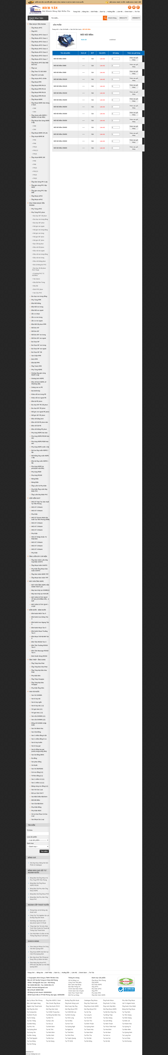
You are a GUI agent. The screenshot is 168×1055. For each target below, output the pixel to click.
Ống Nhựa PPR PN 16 (38, 89)
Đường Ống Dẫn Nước (72, 1000)
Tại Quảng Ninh (127, 1032)
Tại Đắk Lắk (126, 1021)
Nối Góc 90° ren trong (38, 335)
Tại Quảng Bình (32, 1029)
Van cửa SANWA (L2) (38, 719)
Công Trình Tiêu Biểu (75, 982)
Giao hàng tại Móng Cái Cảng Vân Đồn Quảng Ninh (39, 947)
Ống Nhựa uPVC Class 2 (39, 42)
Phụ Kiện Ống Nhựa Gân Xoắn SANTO (39, 570)
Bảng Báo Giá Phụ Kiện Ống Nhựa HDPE (39, 890)
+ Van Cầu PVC (37, 293)
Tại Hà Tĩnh (49, 1029)
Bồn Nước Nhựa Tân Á (38, 628)
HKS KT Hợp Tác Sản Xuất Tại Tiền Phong (40, 503)
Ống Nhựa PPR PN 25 (38, 96)
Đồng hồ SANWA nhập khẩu (38, 724)
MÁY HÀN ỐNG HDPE (36, 581)
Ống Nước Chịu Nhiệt (129, 1006)
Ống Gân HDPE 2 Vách (53, 1000)
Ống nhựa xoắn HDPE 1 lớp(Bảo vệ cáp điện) (39, 116)
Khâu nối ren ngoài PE (38, 398)
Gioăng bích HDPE (37, 378)
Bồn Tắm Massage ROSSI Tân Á (39, 651)
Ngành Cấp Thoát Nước (38, 905)
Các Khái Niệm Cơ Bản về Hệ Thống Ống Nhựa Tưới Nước (39, 935)
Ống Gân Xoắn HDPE (98, 995)
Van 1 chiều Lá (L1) (37, 783)
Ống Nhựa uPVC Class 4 (39, 49)
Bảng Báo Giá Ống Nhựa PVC (39, 894)
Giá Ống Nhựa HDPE (109, 1009)
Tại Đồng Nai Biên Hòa (53, 1015)
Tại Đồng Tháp (107, 1015)
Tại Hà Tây (87, 1012)
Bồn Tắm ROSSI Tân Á (38, 642)
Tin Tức (137, 11)
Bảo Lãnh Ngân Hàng (33, 1003)
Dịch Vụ (102, 11)
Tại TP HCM (69, 1041)
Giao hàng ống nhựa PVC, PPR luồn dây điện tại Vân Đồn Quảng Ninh (39, 965)
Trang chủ (55, 29)
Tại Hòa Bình (107, 1029)
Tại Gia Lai (49, 1024)
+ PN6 (34, 140)
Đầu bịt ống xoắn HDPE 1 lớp (39, 462)
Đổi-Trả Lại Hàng (73, 995)
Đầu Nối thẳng (36, 303)
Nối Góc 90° (35, 331)
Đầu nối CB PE (36, 426)
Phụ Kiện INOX (36, 810)
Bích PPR (34, 359)
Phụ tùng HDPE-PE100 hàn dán (40, 437)
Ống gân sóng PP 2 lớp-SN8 (39, 191)
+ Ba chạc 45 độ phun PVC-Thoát (39, 269)
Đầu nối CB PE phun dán (39, 422)
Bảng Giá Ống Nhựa (128, 1009)
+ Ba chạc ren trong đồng (40, 219)
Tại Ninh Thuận (108, 1024)
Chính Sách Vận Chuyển (76, 991)
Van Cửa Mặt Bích (37, 803)
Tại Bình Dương (70, 1015)
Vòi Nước (34, 765)
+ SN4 (34, 112)
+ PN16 (34, 154)
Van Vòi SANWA (36, 695)
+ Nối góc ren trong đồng (40, 230)
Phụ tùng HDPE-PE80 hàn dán (39, 442)
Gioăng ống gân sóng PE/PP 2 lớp (38, 374)
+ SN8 (34, 108)
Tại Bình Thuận (89, 1024)
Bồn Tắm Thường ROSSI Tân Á (39, 646)
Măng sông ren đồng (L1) (39, 786)
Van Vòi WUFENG (37, 769)
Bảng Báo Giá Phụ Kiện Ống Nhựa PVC (39, 898)
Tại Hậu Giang (107, 1018)
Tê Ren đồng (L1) (37, 776)
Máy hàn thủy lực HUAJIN (39, 594)
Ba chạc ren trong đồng (39, 296)
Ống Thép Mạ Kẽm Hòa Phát (39, 671)
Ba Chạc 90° (35, 342)
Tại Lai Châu (126, 1038)
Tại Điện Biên (126, 1029)
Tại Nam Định (88, 1032)
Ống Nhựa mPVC (37, 196)
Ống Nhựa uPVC (36, 28)
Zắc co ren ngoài (37, 321)
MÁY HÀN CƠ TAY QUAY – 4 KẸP (40, 605)
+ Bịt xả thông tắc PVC (39, 265)
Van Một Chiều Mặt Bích (39, 797)
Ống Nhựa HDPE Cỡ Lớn (39, 133)
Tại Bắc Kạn (50, 1038)
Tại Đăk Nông (31, 1024)
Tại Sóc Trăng (31, 1021)
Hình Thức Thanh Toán (75, 993)
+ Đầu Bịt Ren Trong (38, 282)
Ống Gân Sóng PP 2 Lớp (39, 182)
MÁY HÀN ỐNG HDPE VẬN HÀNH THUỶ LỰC (40, 586)
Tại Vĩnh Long (69, 1018)
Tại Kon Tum (69, 1024)
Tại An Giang (31, 1018)
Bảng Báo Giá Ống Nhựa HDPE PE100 (38, 884)
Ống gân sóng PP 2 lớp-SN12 (39, 186)
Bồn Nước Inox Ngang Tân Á (40, 623)
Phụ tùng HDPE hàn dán (39, 433)
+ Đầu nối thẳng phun (39, 261)
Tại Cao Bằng (31, 1041)
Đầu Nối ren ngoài (37, 310)
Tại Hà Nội (106, 1041)
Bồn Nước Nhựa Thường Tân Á (39, 632)
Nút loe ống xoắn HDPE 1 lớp (39, 451)
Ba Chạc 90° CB (36, 352)
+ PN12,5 (35, 150)
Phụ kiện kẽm (35, 675)
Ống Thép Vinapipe (37, 679)
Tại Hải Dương (126, 1041)
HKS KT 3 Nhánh (36, 526)
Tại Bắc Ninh (50, 1035)
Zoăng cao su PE (37, 387)
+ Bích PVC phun (37, 289)
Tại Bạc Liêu (50, 1021)
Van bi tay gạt (35, 746)
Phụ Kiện (34, 514)
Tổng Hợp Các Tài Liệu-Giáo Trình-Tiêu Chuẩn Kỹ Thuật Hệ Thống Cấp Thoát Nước (39, 928)
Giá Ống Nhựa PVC (90, 1009)
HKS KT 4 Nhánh (36, 511)
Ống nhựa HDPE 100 (38, 157)
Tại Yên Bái (87, 1038)
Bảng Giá (85, 11)
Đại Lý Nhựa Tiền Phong (34, 1000)
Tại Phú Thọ (88, 1035)
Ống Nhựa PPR (36, 82)
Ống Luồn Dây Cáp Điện (38, 556)
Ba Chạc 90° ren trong (38, 345)
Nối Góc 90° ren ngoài (38, 338)
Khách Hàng (112, 18)
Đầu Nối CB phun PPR (38, 324)
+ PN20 (34, 178)
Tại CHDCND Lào (70, 1012)
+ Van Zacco (36, 279)
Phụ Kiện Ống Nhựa (128, 1000)
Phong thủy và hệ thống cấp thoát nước (39, 911)
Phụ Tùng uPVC (36, 209)
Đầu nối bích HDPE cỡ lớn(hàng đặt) (38, 383)
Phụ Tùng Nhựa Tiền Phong (37, 204)
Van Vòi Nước (64, 29)
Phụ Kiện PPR (96, 993)
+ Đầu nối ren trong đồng (40, 254)
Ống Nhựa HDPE (36, 99)
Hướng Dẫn (111, 11)
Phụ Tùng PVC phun (38, 212)
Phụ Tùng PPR (36, 300)
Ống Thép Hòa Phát (37, 663)
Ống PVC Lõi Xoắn (37, 75)
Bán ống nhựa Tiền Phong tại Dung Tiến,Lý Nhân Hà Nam (39, 958)
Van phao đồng (36, 762)
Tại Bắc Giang (31, 1035)
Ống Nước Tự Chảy (109, 1003)
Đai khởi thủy (35, 391)
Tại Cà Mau (68, 1021)
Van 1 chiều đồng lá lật (39, 735)
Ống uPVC (95, 987)
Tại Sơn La (106, 1035)
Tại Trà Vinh (88, 1018)
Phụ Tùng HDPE (36, 369)
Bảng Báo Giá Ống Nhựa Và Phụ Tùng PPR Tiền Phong (39, 879)
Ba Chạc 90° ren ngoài (38, 349)
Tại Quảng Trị (126, 1026)
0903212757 (123, 18)
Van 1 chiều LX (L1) (37, 779)
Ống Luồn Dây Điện (109, 1006)
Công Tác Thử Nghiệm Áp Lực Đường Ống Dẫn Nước (39, 916)
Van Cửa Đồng (36, 732)
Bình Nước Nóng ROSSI (39, 656)
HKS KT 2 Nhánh (36, 507)
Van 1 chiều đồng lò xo (39, 739)
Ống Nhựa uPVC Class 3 (39, 45)
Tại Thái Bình (69, 1032)
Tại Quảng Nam (89, 1026)
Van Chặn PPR (36, 356)
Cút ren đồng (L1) (37, 772)
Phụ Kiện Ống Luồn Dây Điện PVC (39, 490)
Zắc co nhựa (35, 314)
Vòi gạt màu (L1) (36, 709)
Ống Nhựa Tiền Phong (37, 24)
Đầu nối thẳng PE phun (39, 429)
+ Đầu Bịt (35, 286)
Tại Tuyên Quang (70, 1038)
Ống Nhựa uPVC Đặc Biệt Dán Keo (39, 63)
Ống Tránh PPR (36, 366)
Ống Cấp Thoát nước (90, 1003)
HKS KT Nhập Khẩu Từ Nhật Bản (39, 538)
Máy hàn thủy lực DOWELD (40, 590)
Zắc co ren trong (36, 317)
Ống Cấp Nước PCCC (53, 1006)
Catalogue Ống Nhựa (90, 1000)
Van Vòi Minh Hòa (37, 728)
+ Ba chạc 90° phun (38, 223)
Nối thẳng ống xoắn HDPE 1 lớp (40, 456)
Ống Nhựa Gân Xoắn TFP (39, 578)
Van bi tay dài (35, 699)
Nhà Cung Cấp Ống (71, 1006)
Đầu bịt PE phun (36, 401)
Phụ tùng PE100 (36, 475)
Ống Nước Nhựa (108, 1000)
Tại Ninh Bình (50, 1032)
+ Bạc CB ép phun (38, 244)
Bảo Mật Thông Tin (74, 987)
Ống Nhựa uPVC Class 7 (39, 59)
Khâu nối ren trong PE (38, 394)
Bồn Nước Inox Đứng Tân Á (39, 618)
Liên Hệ (119, 11)
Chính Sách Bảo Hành (75, 989)
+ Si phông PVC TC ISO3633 (38, 274)
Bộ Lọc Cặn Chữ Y (37, 793)
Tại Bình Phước (32, 1015)
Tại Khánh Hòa (127, 1024)
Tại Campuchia (31, 1012)
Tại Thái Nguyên (32, 1038)
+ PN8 (34, 143)
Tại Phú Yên (31, 1026)
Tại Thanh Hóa (88, 1029)
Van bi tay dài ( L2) (37, 706)
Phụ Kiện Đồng (36, 807)
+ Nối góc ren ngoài (38, 226)
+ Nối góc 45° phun (38, 240)
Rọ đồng (34, 758)
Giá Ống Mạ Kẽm (32, 1009)
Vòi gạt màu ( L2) (37, 712)
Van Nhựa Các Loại (37, 819)
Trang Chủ (76, 11)
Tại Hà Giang (50, 1041)
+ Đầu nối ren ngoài (38, 251)
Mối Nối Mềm (87, 29)
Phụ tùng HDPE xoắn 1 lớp (40, 447)
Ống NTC (34, 31)
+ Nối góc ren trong (38, 233)
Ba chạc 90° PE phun (38, 408)
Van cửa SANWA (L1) (38, 716)
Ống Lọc (34, 68)
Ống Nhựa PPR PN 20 (38, 92)
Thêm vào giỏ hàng (134, 59)
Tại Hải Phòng (31, 1044)
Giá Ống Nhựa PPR (71, 1009)
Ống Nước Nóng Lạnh (72, 1003)
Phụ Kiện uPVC (97, 989)
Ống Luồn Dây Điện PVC (39, 494)
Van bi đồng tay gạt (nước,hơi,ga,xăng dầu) (39, 750)
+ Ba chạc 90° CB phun (39, 216)
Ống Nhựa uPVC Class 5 (39, 52)
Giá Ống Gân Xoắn (52, 1009)
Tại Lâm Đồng (107, 1021)
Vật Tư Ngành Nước (128, 1003)
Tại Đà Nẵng (88, 1041)
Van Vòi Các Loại (75, 29)
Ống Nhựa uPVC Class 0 (39, 35)
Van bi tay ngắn (36, 702)
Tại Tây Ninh (126, 1012)
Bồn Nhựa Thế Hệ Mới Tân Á (40, 637)
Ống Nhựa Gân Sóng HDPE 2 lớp (40, 121)
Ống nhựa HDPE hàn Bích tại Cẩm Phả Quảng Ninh (39, 953)
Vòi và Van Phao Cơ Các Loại (39, 815)
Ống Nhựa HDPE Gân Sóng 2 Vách (40, 104)
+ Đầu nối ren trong (38, 258)
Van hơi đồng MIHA (37, 755)
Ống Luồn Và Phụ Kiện (38, 486)
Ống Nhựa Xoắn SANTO (39, 565)
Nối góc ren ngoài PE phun (40, 412)
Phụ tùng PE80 (36, 472)
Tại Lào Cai (106, 1038)
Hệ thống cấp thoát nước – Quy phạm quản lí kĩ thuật (38, 922)
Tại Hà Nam (107, 1032)
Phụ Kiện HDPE (97, 984)
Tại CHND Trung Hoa (52, 1012)
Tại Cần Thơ (88, 1021)
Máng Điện (34, 479)
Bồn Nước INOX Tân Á (38, 613)
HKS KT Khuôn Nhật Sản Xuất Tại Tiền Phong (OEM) (40, 518)
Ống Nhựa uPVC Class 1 (39, 38)
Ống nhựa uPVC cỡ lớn (39, 78)
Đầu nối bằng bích (37, 419)
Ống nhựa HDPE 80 (37, 136)
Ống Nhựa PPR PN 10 (38, 85)
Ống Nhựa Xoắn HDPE (91, 1006)
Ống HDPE (95, 982)
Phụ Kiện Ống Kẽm (37, 688)
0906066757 (136, 18)
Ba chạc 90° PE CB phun (39, 405)
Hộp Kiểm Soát (34, 498)
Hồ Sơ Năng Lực (73, 980)
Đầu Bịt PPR (35, 362)
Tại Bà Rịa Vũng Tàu (109, 1012)
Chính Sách (128, 11)
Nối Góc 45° (35, 328)
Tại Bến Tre (49, 1018)
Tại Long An (88, 1015)
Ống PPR (95, 991)
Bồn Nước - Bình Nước (37, 610)
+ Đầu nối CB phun (38, 247)
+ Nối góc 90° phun (38, 237)
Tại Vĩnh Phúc (69, 1035)
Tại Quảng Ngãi (70, 1026)
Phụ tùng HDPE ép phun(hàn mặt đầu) (37, 467)
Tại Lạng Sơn (126, 1035)
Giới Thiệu (94, 11)
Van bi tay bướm (36, 742)
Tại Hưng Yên (31, 1032)
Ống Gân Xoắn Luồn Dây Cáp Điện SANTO (39, 561)
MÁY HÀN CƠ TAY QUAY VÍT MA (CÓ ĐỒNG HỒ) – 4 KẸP (40, 599)
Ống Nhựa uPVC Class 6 (39, 56)
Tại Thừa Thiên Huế (109, 1026)
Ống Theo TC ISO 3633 (38, 71)
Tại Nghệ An (69, 1029)
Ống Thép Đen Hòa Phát (39, 667)
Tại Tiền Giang (126, 1015)
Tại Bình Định (50, 1026)
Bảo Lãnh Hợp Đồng (74, 984)
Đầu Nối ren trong (37, 307)
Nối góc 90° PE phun (38, 415)
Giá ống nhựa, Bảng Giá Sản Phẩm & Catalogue (39, 864)
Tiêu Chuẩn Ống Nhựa (53, 1003)
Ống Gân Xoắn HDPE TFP (39, 574)
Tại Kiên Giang (127, 1018)
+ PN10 (34, 147)
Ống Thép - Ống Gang (37, 660)
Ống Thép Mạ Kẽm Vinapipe (37, 683)
